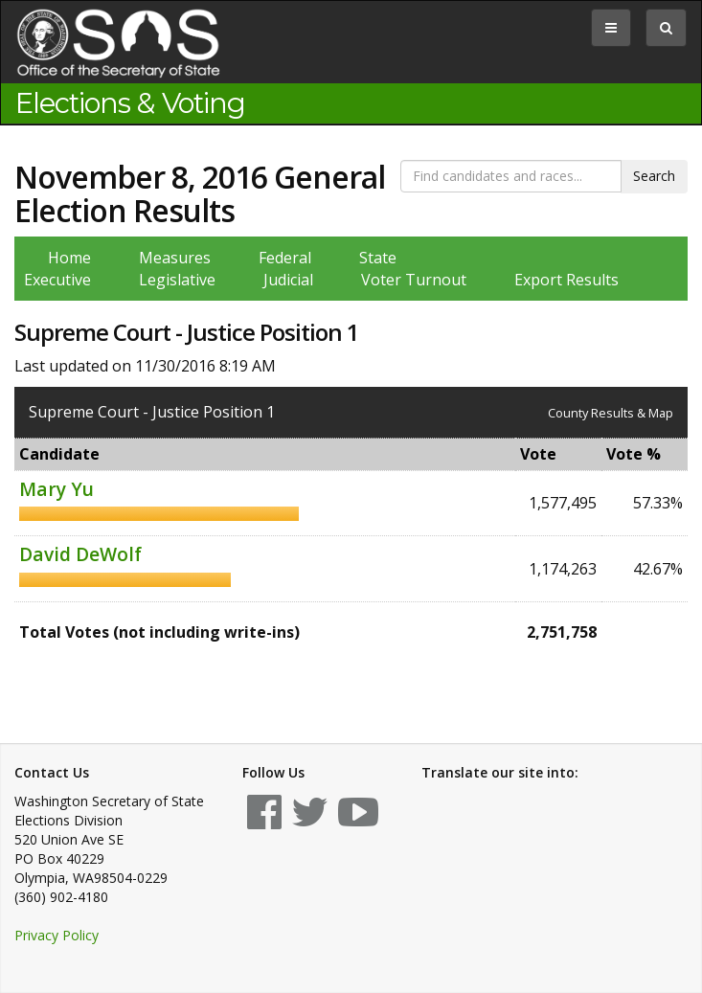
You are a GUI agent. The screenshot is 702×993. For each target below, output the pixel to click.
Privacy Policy (56, 935)
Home (69, 257)
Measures (175, 257)
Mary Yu (56, 489)
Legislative (177, 279)
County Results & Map (610, 412)
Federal (285, 257)
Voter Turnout (413, 279)
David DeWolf (80, 554)
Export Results (566, 279)
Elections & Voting (130, 103)
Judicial (288, 279)
